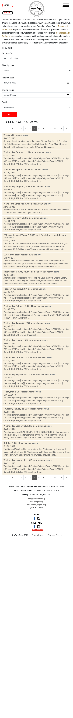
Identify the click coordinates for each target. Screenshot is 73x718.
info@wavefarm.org (36, 499)
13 (61, 128)
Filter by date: (8, 78)
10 (44, 128)
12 (55, 128)
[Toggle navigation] (66, 5)
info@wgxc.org (36, 502)
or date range (8, 90)
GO (9, 114)
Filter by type (8, 65)
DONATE (7, 13)
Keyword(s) (7, 53)
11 (49, 128)
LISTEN (8, 5)
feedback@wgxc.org (36, 505)
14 (66, 128)
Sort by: (5, 102)
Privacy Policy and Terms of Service (47, 535)
